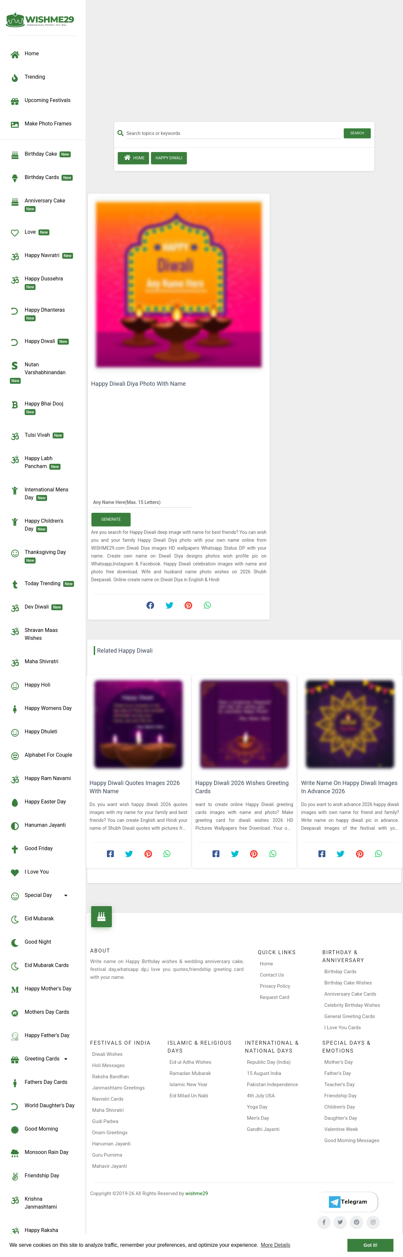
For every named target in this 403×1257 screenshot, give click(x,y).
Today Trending (42, 584)
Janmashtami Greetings (118, 1088)
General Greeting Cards (349, 1016)
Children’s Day (339, 1107)
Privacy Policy (275, 986)
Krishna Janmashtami (33, 1202)
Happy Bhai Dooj (38, 407)
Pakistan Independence (272, 1084)
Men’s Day (258, 1118)
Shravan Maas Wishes (34, 633)
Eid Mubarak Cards (39, 966)
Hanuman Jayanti (38, 826)
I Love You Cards (342, 1028)
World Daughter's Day (42, 1107)
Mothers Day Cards (39, 1013)
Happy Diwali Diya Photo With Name (138, 383)
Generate (111, 519)
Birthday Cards (340, 972)
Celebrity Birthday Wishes (352, 1005)
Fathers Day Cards (38, 1083)
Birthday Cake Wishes (348, 983)
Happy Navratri (41, 256)
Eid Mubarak (32, 920)
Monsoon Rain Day (39, 1153)
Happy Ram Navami (40, 779)
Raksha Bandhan (110, 1077)
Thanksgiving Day (39, 555)
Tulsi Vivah (36, 436)
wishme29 (196, 1193)
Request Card (275, 997)
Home (133, 157)
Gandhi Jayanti (263, 1129)
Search (357, 133)
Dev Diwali (36, 608)
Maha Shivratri (34, 663)
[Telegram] (347, 1202)
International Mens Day (39, 493)
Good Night (30, 943)
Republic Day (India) (269, 1062)
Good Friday (31, 849)
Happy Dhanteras (38, 313)
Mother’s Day (338, 1062)
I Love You (29, 873)
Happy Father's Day (39, 1036)
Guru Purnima (107, 1155)
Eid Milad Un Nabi (188, 1096)
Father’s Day (337, 1073)
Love (29, 233)
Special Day (40, 896)
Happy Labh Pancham (35, 462)
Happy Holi (30, 686)
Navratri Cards (107, 1099)
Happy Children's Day (36, 524)
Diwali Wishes (107, 1054)
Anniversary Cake (39, 204)
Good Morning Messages (351, 1140)
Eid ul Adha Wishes (190, 1062)
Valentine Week (341, 1129)
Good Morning (34, 1130)
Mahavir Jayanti (109, 1166)
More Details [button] (275, 1245)
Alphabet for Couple (41, 756)
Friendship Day (34, 1177)
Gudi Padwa (105, 1121)
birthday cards (41, 178)
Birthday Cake (40, 155)
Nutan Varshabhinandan (39, 372)
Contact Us (272, 975)
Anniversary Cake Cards (350, 994)
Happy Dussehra (37, 282)
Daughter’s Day (340, 1118)
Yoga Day (257, 1107)
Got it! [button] (370, 1245)
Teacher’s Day (339, 1084)
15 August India (264, 1073)
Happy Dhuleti (33, 733)
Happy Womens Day (41, 709)
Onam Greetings (110, 1133)
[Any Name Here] (142, 502)
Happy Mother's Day (40, 990)
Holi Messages (108, 1065)
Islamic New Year (188, 1084)
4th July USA (261, 1096)
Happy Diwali (39, 342)
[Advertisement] (244, 63)
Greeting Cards (40, 1060)
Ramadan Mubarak (190, 1073)
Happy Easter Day (38, 803)
